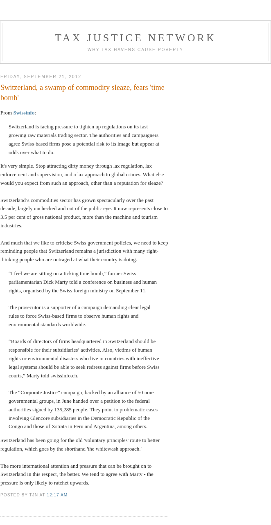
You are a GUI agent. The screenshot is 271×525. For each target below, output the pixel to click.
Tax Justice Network (135, 38)
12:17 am (57, 495)
